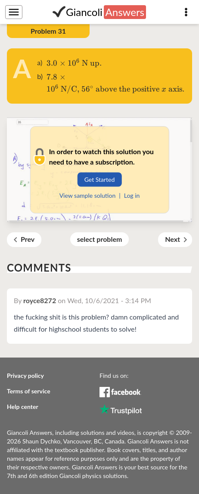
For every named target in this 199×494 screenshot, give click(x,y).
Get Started (99, 179)
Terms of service (28, 391)
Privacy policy (25, 375)
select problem (99, 239)
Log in (132, 195)
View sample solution (87, 195)
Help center (22, 406)
